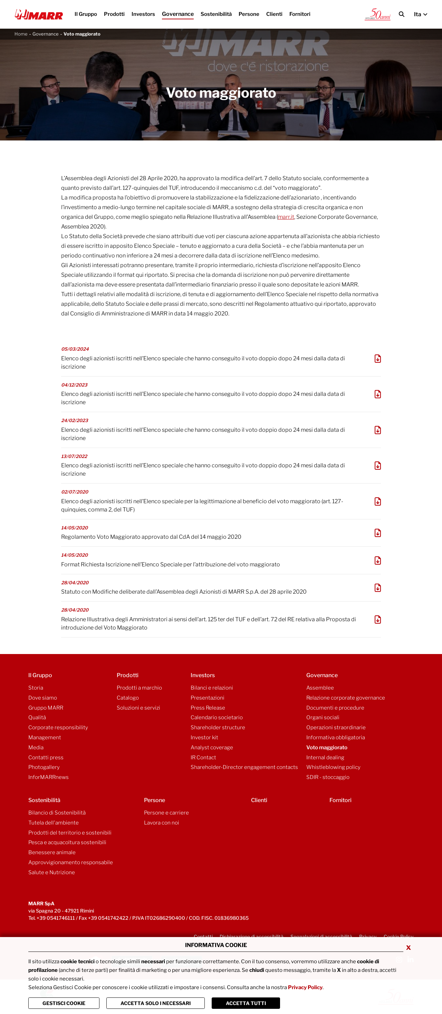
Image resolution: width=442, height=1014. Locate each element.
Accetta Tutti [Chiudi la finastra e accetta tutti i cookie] (246, 1003)
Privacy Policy (305, 987)
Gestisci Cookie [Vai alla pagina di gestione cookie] (63, 1003)
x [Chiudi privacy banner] (408, 947)
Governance (45, 34)
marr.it (286, 217)
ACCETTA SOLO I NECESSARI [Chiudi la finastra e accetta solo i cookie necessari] (156, 1003)
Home (21, 34)
